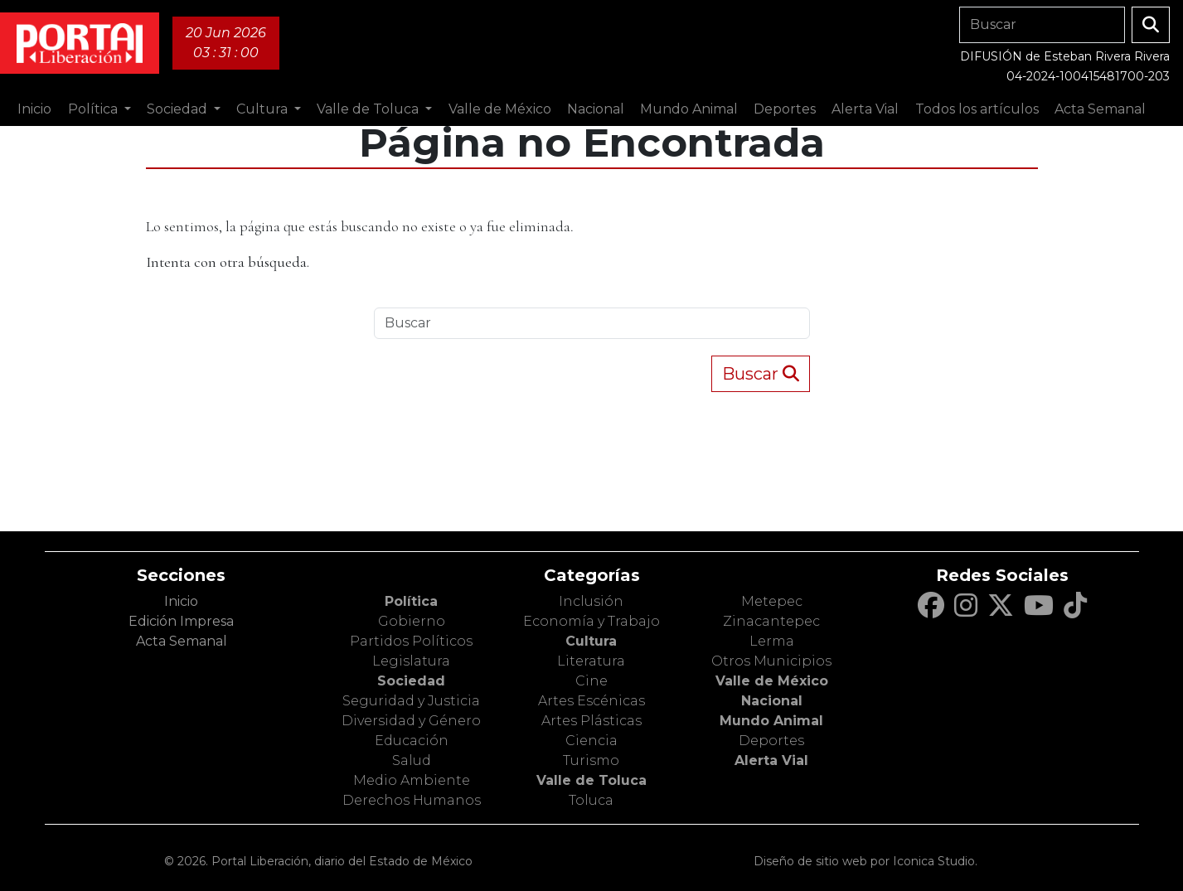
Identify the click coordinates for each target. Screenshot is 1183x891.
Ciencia (591, 740)
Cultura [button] (263, 109)
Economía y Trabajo (591, 621)
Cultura (591, 641)
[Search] (1042, 25)
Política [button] (94, 109)
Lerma (771, 641)
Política (411, 601)
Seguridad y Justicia (411, 701)
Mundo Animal (771, 721)
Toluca (591, 800)
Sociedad (411, 681)
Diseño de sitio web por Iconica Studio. (865, 861)
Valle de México (771, 681)
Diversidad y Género (411, 721)
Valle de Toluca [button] (369, 109)
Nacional (771, 701)
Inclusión (591, 601)
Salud (411, 760)
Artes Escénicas (591, 701)
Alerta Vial (771, 760)
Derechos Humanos (411, 800)
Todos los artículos (977, 109)
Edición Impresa (181, 621)
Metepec (771, 601)
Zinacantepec (771, 621)
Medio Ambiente (411, 780)
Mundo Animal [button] (689, 109)
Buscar (760, 374)
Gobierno (411, 621)
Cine (591, 681)
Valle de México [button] (499, 109)
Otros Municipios (771, 661)
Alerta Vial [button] (865, 109)
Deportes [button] (785, 109)
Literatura (591, 661)
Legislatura (411, 661)
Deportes (771, 740)
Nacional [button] (595, 109)
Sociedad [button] (179, 109)
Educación (411, 740)
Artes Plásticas (591, 721)
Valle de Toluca (591, 780)
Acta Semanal (1100, 109)
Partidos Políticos (411, 641)
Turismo (591, 760)
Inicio (34, 109)
